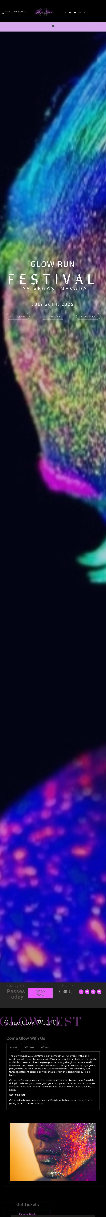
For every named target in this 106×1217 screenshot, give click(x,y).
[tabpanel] (53, 1081)
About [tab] (14, 1047)
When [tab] (45, 1047)
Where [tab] (29, 1047)
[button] (53, 26)
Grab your (16, 985)
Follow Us (65, 985)
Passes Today (16, 994)
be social (65, 991)
